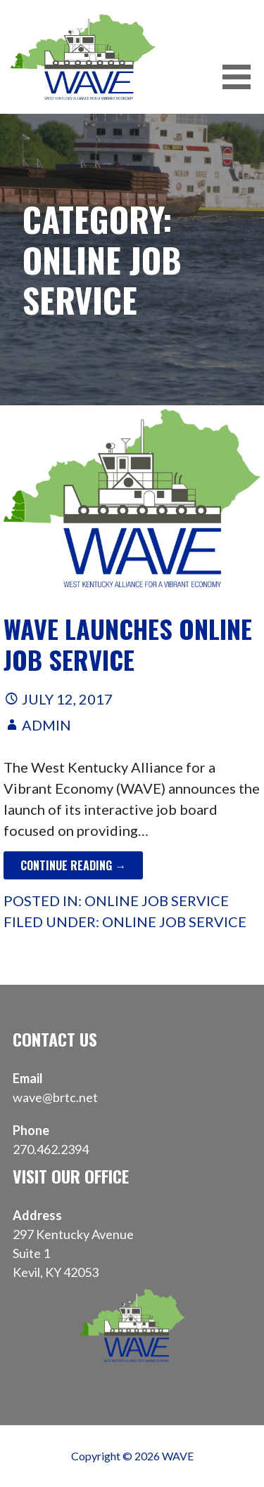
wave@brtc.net (55, 1097)
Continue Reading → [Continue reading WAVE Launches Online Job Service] (73, 865)
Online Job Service (156, 900)
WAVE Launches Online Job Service (128, 643)
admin (46, 724)
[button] (241, 77)
